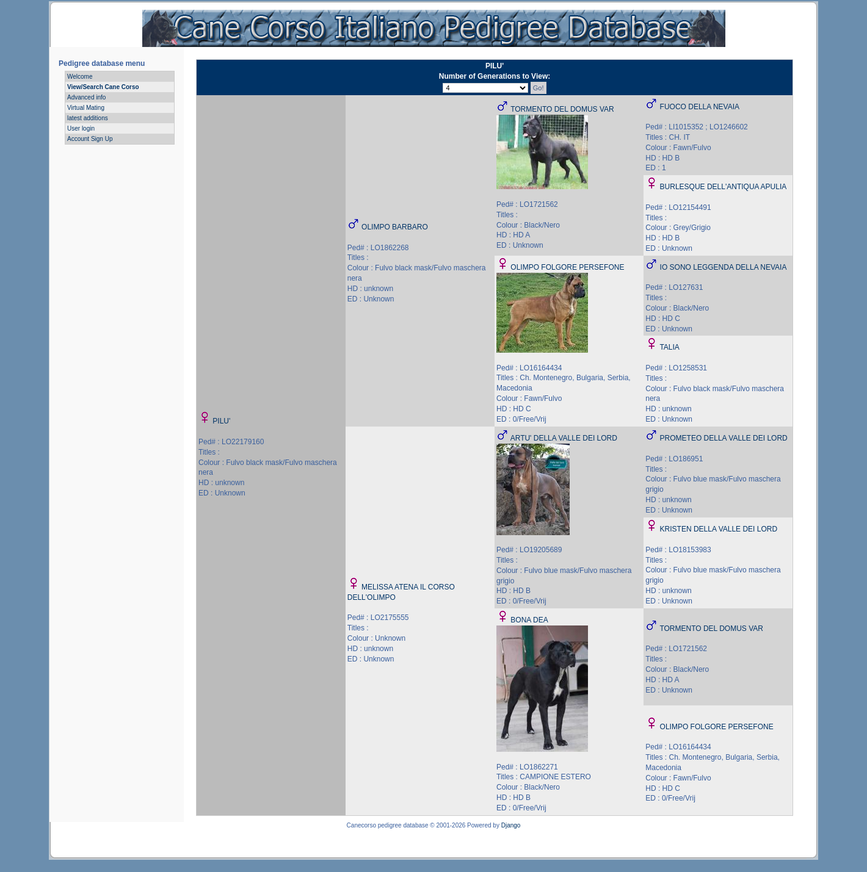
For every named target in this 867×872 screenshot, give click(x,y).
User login (81, 128)
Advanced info (86, 97)
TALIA (669, 347)
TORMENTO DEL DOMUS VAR (562, 109)
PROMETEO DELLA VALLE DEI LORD (724, 438)
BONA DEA (529, 620)
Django (511, 825)
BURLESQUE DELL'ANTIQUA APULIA (723, 186)
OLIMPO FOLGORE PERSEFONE (567, 267)
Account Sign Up (90, 138)
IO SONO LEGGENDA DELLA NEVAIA (723, 267)
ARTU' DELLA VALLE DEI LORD (563, 438)
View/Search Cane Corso (103, 87)
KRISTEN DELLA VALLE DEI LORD (719, 529)
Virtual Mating (85, 107)
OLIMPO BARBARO (394, 227)
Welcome (80, 76)
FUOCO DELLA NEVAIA (699, 107)
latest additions (87, 118)
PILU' (221, 421)
